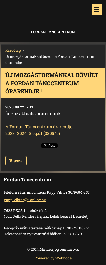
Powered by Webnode (53, 258)
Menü (97, 9)
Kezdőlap (13, 50)
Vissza (16, 160)
